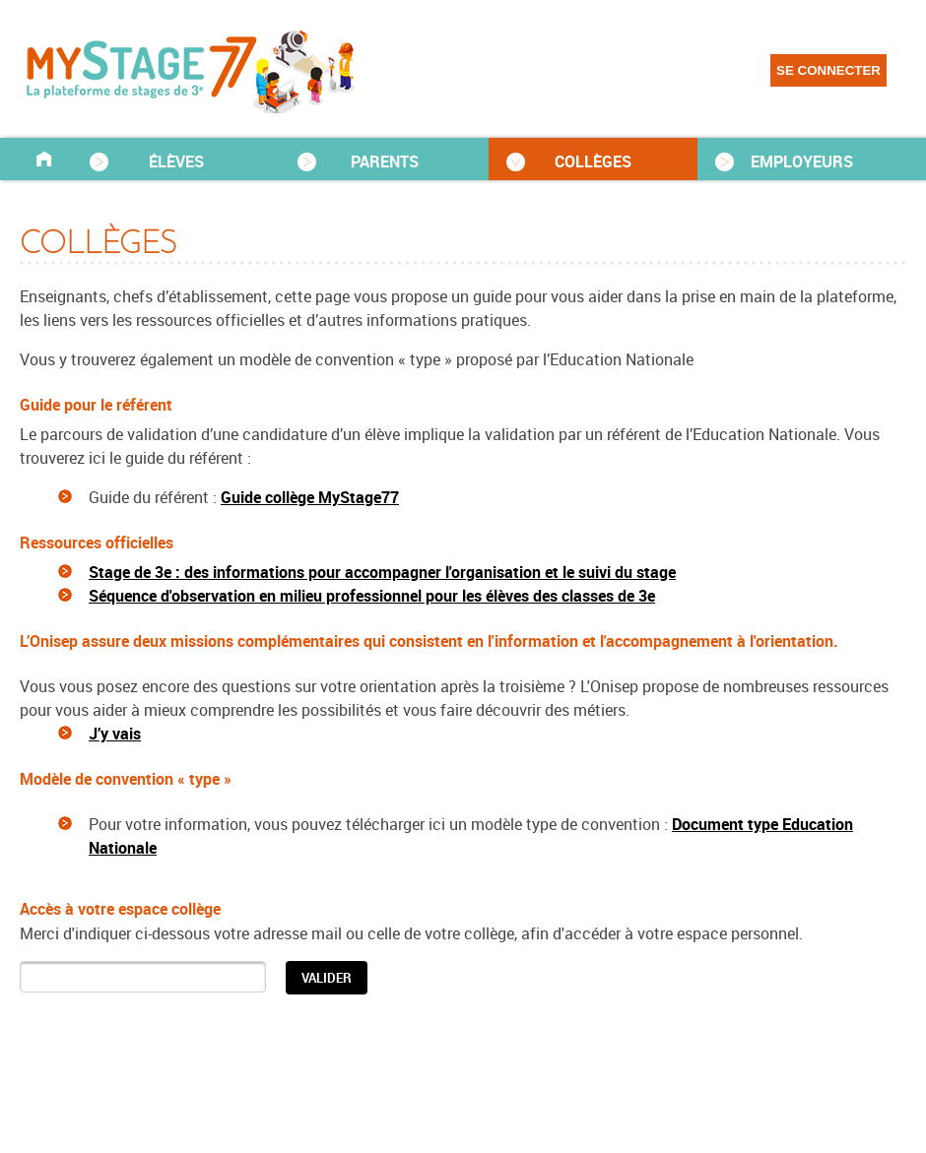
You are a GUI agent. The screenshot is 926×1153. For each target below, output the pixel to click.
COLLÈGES (593, 161)
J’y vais (115, 733)
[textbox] (143, 976)
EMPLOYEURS (802, 161)
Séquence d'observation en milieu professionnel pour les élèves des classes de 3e (372, 596)
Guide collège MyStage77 (310, 497)
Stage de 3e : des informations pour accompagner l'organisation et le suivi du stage (382, 572)
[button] (326, 977)
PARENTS (385, 161)
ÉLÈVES (176, 161)
